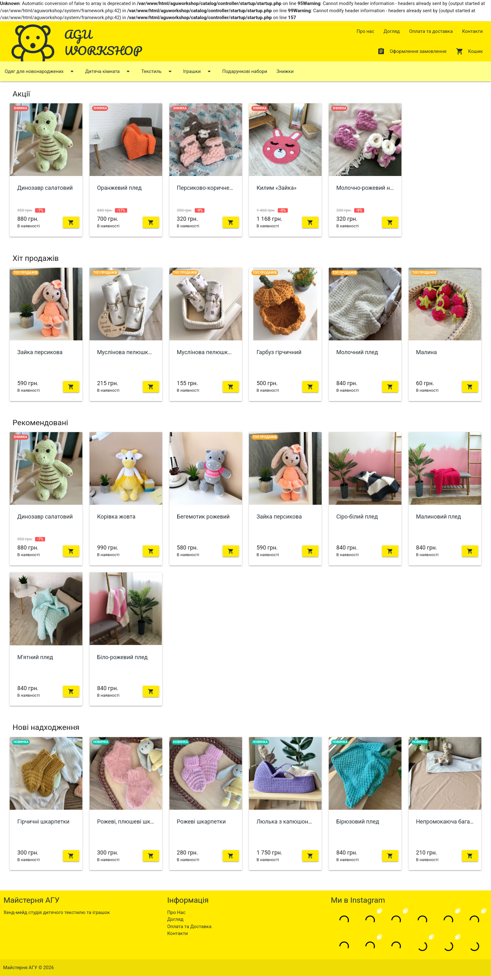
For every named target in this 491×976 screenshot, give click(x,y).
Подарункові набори (244, 71)
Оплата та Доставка (189, 926)
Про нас (365, 31)
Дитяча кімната (108, 71)
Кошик (469, 51)
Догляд (392, 31)
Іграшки (198, 71)
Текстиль (157, 71)
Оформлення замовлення (411, 51)
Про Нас (176, 912)
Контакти (472, 31)
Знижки (285, 71)
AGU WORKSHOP (103, 42)
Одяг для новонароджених (40, 71)
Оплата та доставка (431, 31)
